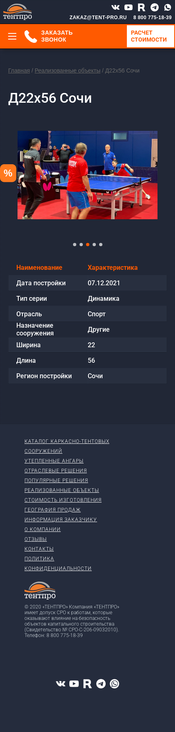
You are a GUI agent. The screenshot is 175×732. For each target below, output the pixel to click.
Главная (19, 70)
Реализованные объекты (67, 70)
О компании (42, 529)
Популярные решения (56, 480)
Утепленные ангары (54, 461)
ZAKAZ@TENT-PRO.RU (98, 17)
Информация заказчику (60, 520)
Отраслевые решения (55, 471)
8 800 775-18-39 (152, 17)
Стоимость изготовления (63, 500)
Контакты (39, 549)
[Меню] (12, 36)
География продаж (52, 510)
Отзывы (35, 539)
